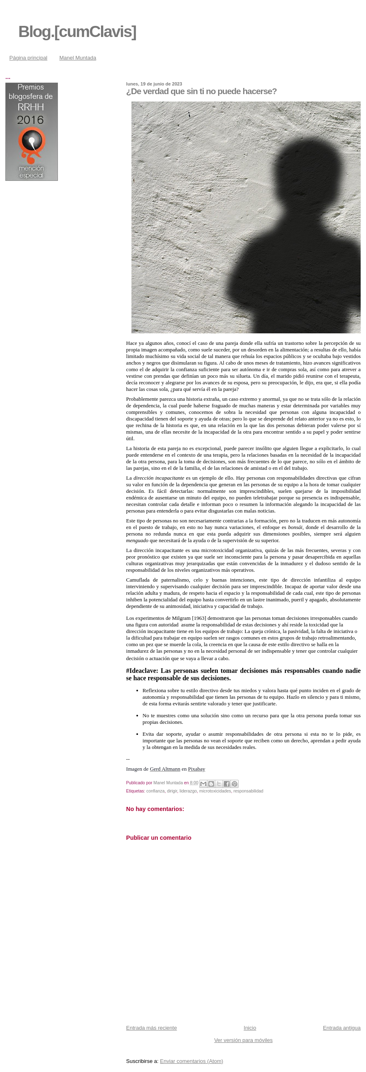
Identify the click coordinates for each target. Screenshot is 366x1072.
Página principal (28, 58)
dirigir (172, 791)
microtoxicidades (215, 791)
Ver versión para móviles (243, 1040)
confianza (155, 791)
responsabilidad (248, 791)
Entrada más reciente (151, 1028)
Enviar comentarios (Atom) (191, 1061)
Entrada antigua (342, 1028)
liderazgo (188, 791)
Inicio (250, 1028)
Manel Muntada (78, 58)
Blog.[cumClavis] (77, 31)
